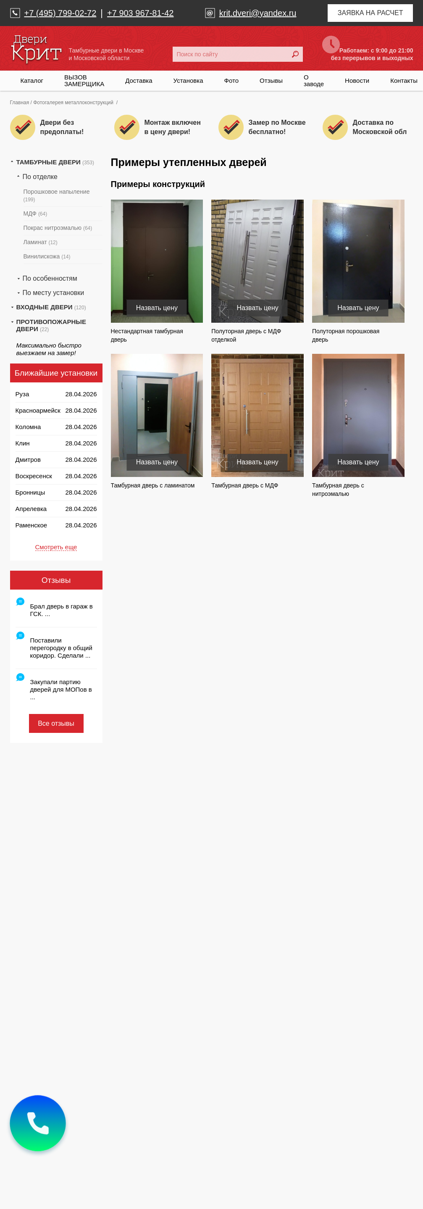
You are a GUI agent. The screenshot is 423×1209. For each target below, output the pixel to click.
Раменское (31, 525)
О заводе (314, 80)
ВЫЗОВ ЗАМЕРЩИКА (84, 80)
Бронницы (30, 492)
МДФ (35, 213)
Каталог (32, 80)
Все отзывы (56, 723)
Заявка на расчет (370, 12)
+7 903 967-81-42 (140, 13)
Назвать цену (157, 307)
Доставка (138, 80)
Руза (22, 394)
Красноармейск (38, 410)
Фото (231, 80)
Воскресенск (34, 475)
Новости (357, 80)
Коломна (28, 426)
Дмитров (28, 459)
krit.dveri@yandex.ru (258, 13)
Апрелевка (31, 508)
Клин (23, 443)
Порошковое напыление (57, 195)
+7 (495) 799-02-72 (60, 13)
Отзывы (271, 80)
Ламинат (41, 242)
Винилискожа (47, 256)
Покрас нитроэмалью (58, 227)
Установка (188, 80)
